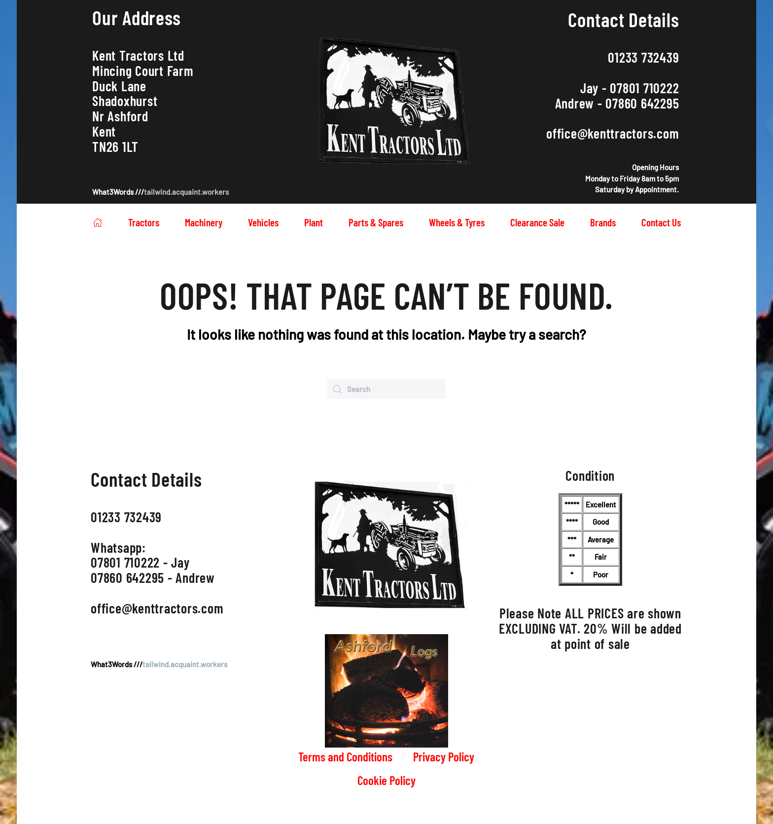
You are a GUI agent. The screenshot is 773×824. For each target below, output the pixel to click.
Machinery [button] (203, 222)
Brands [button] (603, 222)
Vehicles (263, 222)
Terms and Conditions (345, 756)
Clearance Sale (537, 222)
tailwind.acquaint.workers (186, 191)
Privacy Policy (443, 756)
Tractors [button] (143, 222)
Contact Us (661, 222)
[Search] (386, 389)
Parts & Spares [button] (376, 222)
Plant (313, 222)
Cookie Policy (386, 780)
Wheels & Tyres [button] (457, 222)
